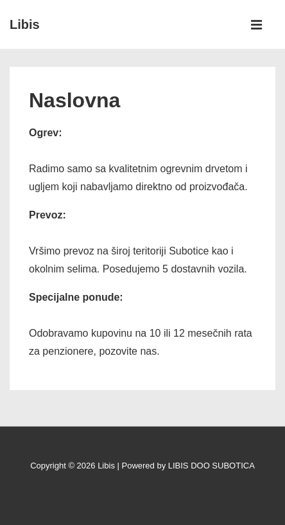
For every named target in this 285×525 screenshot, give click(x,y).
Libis (25, 24)
